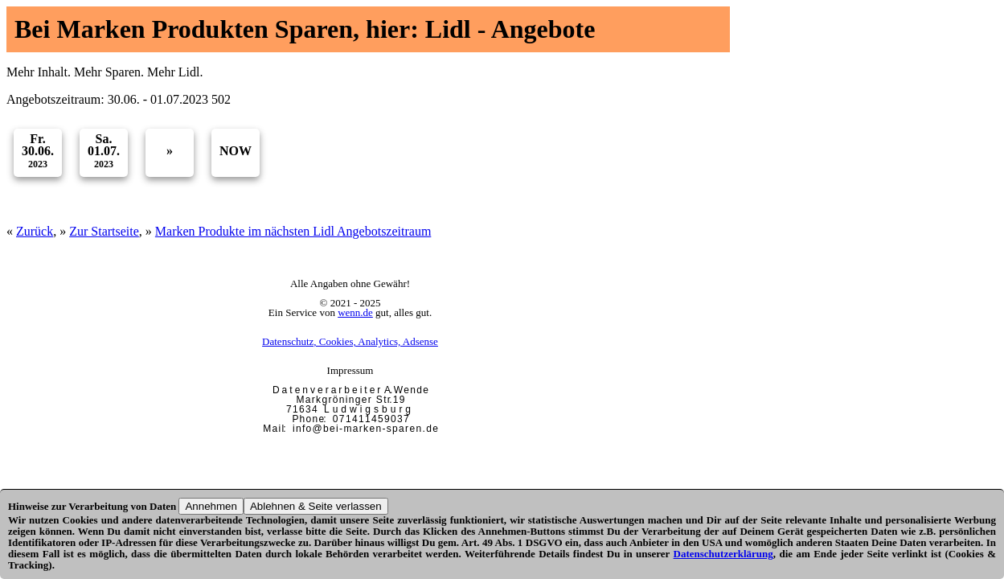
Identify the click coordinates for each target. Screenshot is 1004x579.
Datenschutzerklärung (723, 554)
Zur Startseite (104, 231)
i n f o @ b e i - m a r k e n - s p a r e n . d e (365, 428)
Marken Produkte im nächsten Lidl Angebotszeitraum (293, 231)
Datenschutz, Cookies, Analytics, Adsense (350, 341)
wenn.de (355, 312)
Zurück (34, 231)
